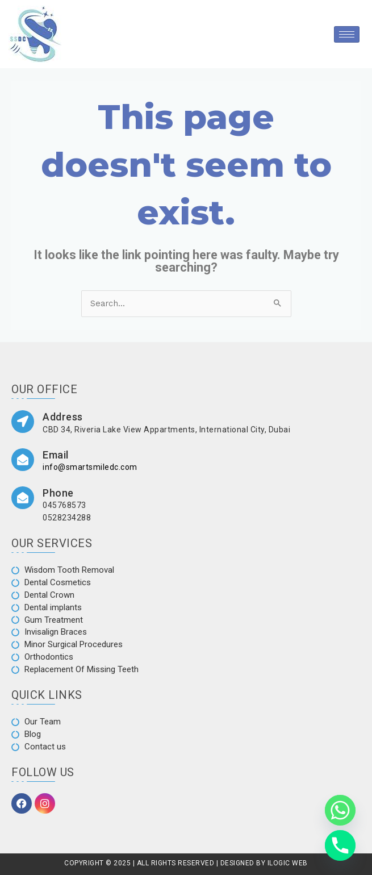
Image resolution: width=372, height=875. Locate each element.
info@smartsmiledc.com (90, 467)
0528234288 (67, 517)
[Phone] (340, 845)
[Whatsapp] (340, 810)
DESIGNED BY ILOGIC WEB (263, 863)
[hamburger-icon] (347, 34)
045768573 (64, 505)
